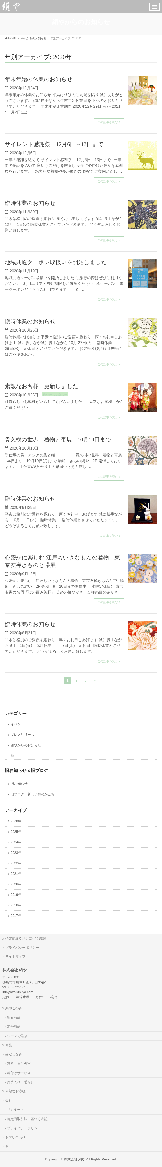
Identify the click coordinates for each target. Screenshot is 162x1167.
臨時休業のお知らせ (30, 203)
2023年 (16, 853)
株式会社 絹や (74, 1159)
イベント (17, 724)
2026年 (16, 821)
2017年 (16, 916)
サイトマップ (15, 956)
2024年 (16, 842)
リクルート (15, 1109)
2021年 (16, 874)
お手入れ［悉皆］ (20, 1082)
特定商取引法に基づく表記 (25, 939)
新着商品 (14, 1017)
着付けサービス (19, 1073)
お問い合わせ (15, 1137)
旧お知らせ (19, 783)
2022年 (16, 863)
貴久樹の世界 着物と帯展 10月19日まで (58, 440)
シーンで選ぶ (17, 1036)
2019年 (16, 895)
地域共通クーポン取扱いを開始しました (56, 262)
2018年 (16, 905)
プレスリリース (22, 734)
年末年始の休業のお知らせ (39, 79)
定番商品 (14, 1026)
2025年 (16, 832)
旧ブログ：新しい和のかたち (33, 794)
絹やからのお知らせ (55, 394)
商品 (8, 1045)
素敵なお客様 (15, 1091)
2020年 (16, 884)
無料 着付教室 (19, 1063)
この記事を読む (108, 122)
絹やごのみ (13, 1008)
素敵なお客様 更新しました (41, 386)
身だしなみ (13, 1054)
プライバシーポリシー (22, 947)
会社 (8, 1100)
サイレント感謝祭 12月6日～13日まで (54, 144)
